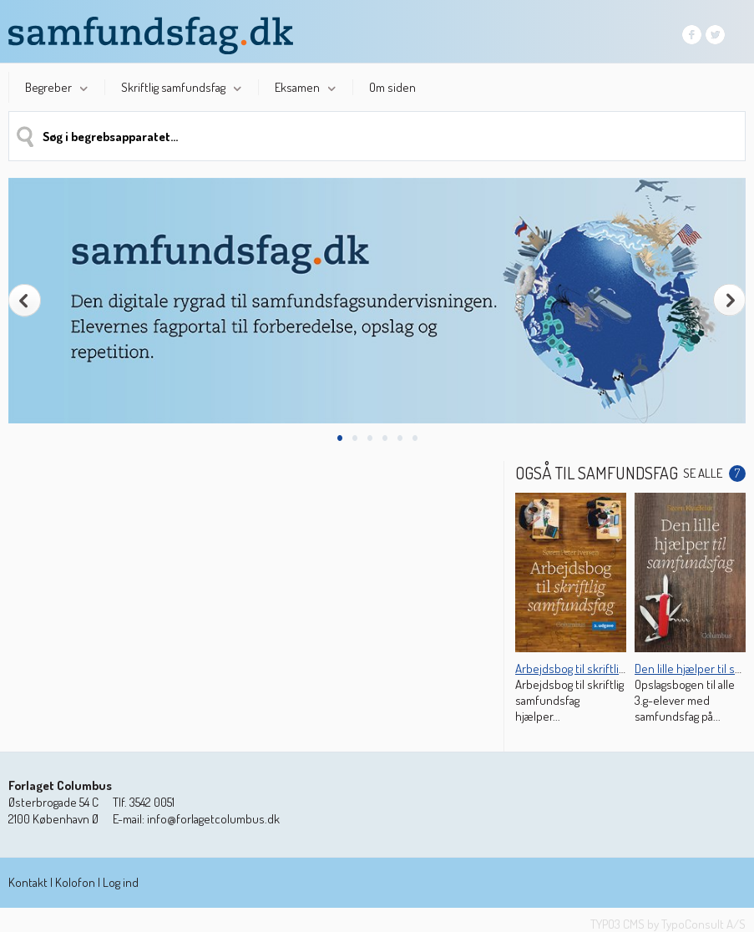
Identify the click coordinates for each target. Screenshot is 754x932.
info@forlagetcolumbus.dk (213, 819)
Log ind (121, 882)
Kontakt (28, 882)
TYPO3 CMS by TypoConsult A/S (668, 924)
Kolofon (75, 882)
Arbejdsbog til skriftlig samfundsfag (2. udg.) (624, 668)
